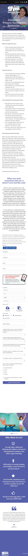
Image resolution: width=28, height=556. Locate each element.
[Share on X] (24, 2)
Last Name (5, 257)
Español (17, 2)
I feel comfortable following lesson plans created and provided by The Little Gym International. (14, 345)
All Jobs (3, 2)
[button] (10, 433)
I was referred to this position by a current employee (12, 378)
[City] (14, 293)
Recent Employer (6, 323)
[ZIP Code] (14, 301)
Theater (5, 374)
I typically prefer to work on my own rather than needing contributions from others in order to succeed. (13, 331)
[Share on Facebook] (20, 2)
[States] (14, 297)
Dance (5, 372)
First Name (5, 251)
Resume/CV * (6, 304)
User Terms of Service (9, 282)
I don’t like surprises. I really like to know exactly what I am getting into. (13, 352)
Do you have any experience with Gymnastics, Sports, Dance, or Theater (12, 364)
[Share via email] (26, 2)
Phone (4, 268)
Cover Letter (5, 313)
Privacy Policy (17, 282)
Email (4, 263)
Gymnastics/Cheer (7, 367)
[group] (14, 422)
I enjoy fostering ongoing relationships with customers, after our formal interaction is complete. (14, 338)
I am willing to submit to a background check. (12, 358)
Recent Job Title (6, 318)
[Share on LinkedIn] (22, 2)
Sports (5, 370)
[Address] (14, 290)
